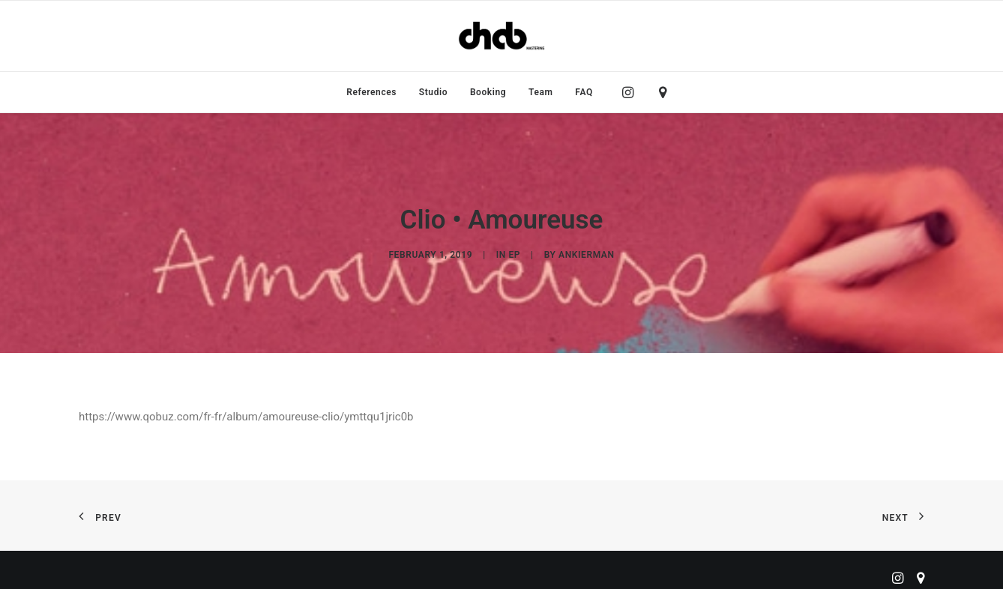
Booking (488, 92)
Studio (433, 92)
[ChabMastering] (501, 36)
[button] (631, 92)
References (371, 92)
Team (540, 92)
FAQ (584, 92)
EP (514, 250)
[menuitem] (371, 92)
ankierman (586, 250)
